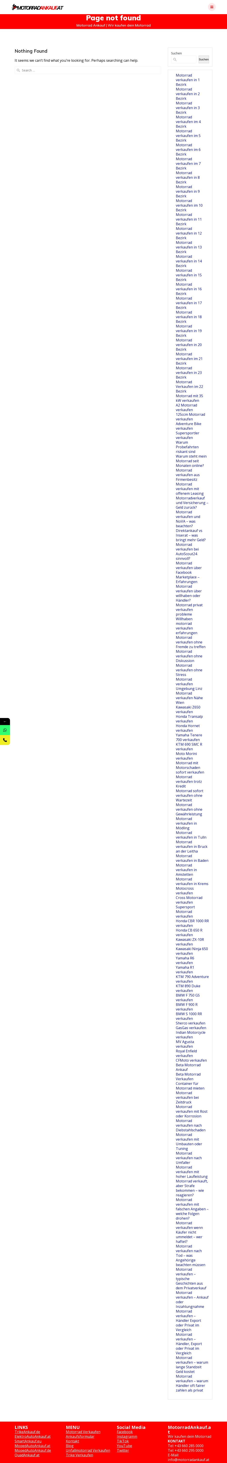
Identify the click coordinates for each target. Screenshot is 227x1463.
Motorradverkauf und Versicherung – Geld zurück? (192, 503)
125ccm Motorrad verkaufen (190, 417)
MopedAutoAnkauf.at (32, 1445)
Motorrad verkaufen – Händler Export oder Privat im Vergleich (188, 1320)
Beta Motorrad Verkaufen (188, 1076)
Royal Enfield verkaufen (186, 1053)
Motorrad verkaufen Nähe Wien (189, 698)
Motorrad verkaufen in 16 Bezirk (189, 289)
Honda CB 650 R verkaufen (189, 932)
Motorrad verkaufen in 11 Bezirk (189, 219)
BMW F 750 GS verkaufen (188, 997)
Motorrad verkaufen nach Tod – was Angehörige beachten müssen (190, 1255)
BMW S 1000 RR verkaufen (189, 1016)
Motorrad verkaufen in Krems (192, 881)
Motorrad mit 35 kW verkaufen (189, 398)
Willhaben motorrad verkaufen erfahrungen (186, 625)
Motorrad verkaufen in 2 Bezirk (188, 94)
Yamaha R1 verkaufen (185, 969)
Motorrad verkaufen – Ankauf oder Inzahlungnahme (192, 1299)
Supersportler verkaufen (187, 435)
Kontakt (72, 1441)
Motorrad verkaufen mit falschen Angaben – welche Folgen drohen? (192, 1209)
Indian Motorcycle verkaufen (190, 1035)
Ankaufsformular (80, 1436)
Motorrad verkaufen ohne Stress (189, 670)
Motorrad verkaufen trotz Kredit (189, 781)
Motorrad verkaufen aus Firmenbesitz (188, 475)
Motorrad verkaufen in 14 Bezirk (189, 261)
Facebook (125, 1431)
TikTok (123, 1441)
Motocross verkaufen (185, 890)
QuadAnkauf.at (27, 1455)
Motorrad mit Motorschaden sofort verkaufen (190, 767)
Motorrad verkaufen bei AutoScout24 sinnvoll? (187, 551)
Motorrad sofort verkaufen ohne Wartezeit (189, 795)
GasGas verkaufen (191, 1027)
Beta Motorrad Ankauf (188, 1067)
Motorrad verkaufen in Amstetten (186, 870)
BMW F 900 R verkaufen (187, 1007)
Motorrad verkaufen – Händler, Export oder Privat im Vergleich (189, 1343)
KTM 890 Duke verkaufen (188, 988)
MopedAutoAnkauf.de (33, 1450)
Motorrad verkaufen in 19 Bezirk (189, 331)
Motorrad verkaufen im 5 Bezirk (188, 136)
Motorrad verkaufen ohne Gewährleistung (189, 809)
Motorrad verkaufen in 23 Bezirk (189, 373)
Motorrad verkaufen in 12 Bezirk (189, 233)
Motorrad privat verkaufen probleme (189, 610)
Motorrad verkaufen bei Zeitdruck (187, 1097)
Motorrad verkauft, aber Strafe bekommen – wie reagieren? (192, 1188)
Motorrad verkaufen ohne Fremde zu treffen (190, 642)
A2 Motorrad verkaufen (186, 407)
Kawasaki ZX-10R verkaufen (190, 942)
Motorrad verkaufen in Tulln (191, 835)
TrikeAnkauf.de (27, 1431)
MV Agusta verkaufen (185, 1044)
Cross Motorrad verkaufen (189, 900)
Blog (70, 1445)
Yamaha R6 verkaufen (185, 960)
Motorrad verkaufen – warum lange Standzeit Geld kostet (192, 1364)
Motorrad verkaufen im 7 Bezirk (188, 163)
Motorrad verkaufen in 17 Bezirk (189, 303)
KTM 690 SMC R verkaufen (189, 746)
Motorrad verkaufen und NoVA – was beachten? (188, 519)
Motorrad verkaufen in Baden (192, 858)
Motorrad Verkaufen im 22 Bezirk (189, 386)
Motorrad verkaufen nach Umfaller (189, 1158)
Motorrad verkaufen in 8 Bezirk (188, 177)
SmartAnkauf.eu (28, 1441)
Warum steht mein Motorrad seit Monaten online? (191, 461)
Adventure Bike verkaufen (188, 426)
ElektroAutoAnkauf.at (33, 1436)
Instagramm (127, 1436)
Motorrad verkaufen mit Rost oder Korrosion (191, 1111)
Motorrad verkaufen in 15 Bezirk (189, 275)
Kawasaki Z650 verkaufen (188, 709)
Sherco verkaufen (190, 1023)
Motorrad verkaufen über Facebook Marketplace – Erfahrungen (189, 572)
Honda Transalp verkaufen (189, 719)
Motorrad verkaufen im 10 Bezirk (189, 205)
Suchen (176, 53)
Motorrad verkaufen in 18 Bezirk (189, 317)
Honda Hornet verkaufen (188, 728)
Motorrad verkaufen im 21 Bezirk (189, 359)
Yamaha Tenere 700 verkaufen (189, 737)
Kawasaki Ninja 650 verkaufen (192, 951)
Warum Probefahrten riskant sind (187, 447)
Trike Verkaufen (79, 1455)
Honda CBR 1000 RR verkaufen (192, 923)
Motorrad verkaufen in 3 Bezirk (188, 108)
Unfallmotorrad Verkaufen (88, 1450)
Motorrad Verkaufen (83, 1431)
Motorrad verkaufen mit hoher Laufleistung (192, 1172)
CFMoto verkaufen (191, 1060)
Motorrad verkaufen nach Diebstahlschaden (190, 1125)
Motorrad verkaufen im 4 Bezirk (188, 122)
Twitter (123, 1450)
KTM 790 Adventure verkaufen (192, 979)
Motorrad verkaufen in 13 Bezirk (189, 247)
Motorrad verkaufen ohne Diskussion (189, 656)
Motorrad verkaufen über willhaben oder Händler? (189, 593)
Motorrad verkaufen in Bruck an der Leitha (191, 846)
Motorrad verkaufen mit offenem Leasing (190, 489)
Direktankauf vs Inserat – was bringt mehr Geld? (191, 535)
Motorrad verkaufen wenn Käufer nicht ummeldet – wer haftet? (189, 1232)
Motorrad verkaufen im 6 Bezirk (188, 149)
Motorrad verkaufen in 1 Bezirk (188, 80)
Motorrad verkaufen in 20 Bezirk (189, 345)
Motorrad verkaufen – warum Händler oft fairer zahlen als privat (192, 1383)
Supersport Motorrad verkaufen (185, 912)
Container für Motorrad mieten (190, 1086)
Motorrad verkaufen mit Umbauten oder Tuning (189, 1141)
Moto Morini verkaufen (186, 756)
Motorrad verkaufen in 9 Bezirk (188, 191)
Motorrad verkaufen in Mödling (186, 823)
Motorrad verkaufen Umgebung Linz (189, 684)
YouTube (124, 1445)
